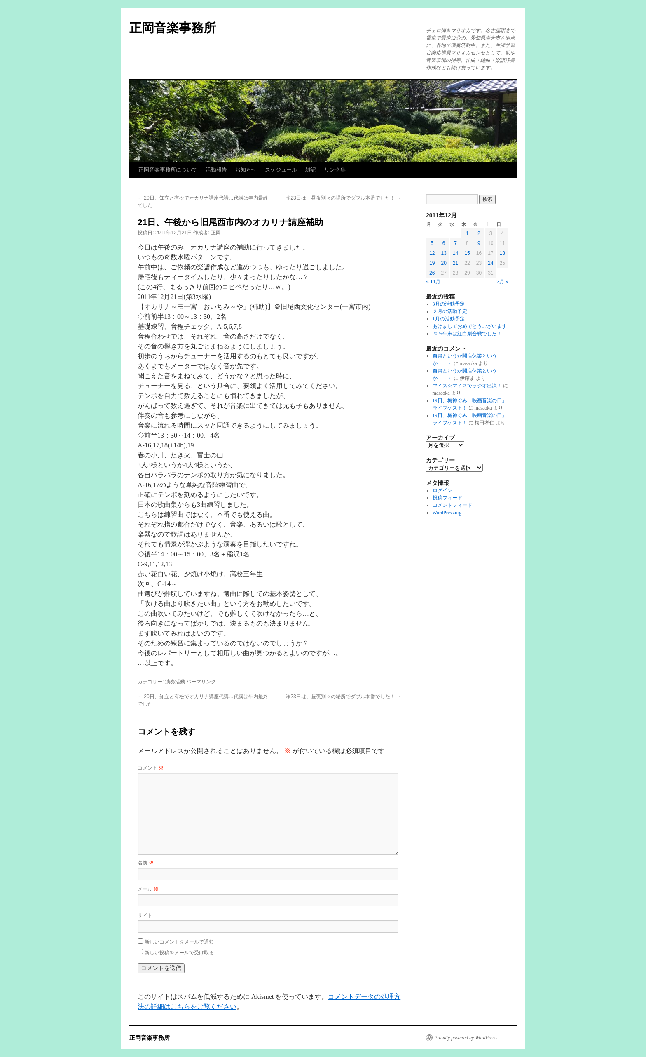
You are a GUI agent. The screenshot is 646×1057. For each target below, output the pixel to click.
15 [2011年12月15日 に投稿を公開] (467, 253)
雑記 (310, 170)
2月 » (502, 282)
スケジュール (281, 170)
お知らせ (246, 170)
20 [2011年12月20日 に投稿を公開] (443, 263)
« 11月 (433, 282)
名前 (146, 863)
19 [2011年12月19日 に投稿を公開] (432, 263)
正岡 (216, 232)
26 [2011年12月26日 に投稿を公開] (432, 273)
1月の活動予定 (449, 319)
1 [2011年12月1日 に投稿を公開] (467, 233)
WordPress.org (447, 513)
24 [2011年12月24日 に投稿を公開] (490, 263)
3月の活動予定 (449, 304)
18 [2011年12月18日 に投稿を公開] (502, 253)
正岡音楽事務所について (167, 170)
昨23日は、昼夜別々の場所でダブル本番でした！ (343, 198)
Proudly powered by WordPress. (466, 1038)
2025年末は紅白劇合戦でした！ (467, 334)
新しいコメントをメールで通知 (179, 942)
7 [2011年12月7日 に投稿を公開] (455, 243)
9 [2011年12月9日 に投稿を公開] (478, 243)
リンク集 (335, 170)
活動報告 (216, 170)
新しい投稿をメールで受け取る (179, 953)
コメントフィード (452, 505)
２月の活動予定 (450, 311)
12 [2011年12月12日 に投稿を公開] (432, 253)
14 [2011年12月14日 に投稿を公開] (455, 253)
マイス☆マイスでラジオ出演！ (467, 385)
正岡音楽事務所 (172, 28)
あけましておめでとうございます (470, 326)
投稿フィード (447, 498)
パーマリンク (201, 682)
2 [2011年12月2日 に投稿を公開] (478, 233)
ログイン (442, 490)
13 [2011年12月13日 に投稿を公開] (443, 253)
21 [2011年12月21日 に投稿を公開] (455, 263)
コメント (151, 768)
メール (148, 889)
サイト (145, 915)
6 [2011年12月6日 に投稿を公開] (443, 243)
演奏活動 (175, 682)
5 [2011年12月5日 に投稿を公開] (432, 243)
